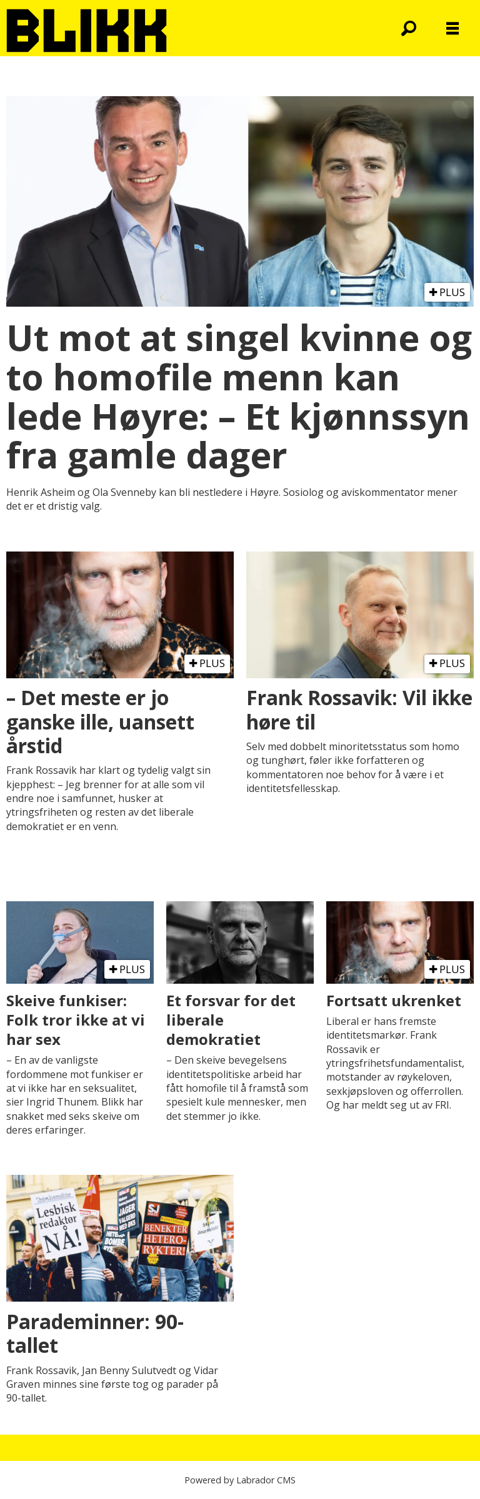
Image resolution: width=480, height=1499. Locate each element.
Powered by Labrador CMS (240, 1480)
